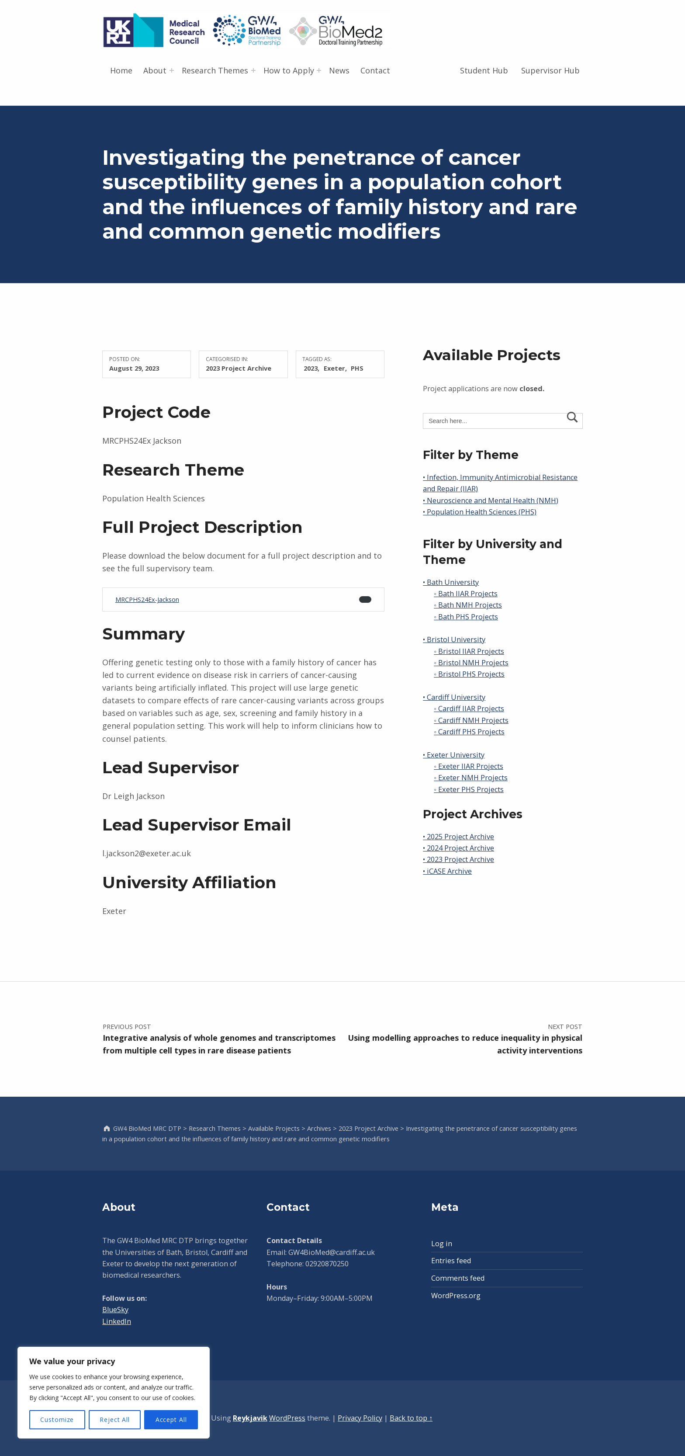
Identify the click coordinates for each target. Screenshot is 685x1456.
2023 (311, 368)
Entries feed (451, 1260)
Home (121, 70)
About (154, 70)
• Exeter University (453, 755)
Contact (375, 70)
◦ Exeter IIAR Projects (468, 766)
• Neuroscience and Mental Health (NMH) (490, 500)
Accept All (171, 1419)
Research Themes (215, 70)
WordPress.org (456, 1295)
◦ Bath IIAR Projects (466, 593)
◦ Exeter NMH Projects (471, 777)
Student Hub (484, 70)
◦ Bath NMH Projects (468, 605)
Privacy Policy (360, 1418)
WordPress (287, 1418)
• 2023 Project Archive (458, 859)
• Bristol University (454, 639)
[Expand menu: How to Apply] (319, 70)
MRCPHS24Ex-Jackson (147, 599)
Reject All (115, 1419)
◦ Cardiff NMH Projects (471, 720)
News (339, 70)
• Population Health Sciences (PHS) (479, 512)
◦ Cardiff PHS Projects (469, 732)
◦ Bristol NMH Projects (471, 662)
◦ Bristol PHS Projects (469, 674)
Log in (441, 1243)
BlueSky (115, 1309)
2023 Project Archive (238, 368)
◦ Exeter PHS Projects (469, 789)
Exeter (334, 368)
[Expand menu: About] (172, 70)
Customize (57, 1419)
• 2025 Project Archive (458, 836)
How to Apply (288, 70)
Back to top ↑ (411, 1418)
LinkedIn (116, 1321)
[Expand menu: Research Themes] (253, 70)
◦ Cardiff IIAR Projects (469, 708)
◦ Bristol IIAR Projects (469, 651)
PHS (357, 368)
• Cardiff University (454, 697)
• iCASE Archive (447, 871)
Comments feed (457, 1278)
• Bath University (451, 582)
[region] (113, 1393)
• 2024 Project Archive (458, 848)
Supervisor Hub (550, 70)
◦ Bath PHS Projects (466, 617)
